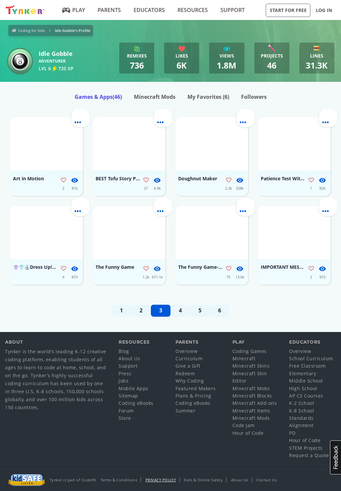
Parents (109, 10)
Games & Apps (98, 96)
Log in (324, 10)
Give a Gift (187, 366)
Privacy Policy (161, 479)
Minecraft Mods (154, 96)
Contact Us (266, 479)
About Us (129, 358)
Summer (185, 411)
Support (232, 10)
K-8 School (301, 411)
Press (125, 373)
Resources (192, 10)
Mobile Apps (134, 388)
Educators (149, 10)
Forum (126, 411)
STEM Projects (306, 448)
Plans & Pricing (193, 396)
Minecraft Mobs (251, 388)
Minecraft (244, 358)
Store (125, 418)
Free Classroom (307, 366)
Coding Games (249, 351)
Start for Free (288, 10)
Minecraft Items (251, 411)
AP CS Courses (306, 396)
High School (303, 388)
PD (292, 433)
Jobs (124, 381)
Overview (186, 351)
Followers (254, 96)
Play (73, 10)
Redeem (185, 373)
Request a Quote (309, 455)
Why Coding (189, 381)
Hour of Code (248, 433)
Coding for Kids (31, 30)
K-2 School (301, 403)
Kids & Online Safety (203, 479)
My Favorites (208, 96)
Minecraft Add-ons (254, 403)
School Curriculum (311, 358)
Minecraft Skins (251, 366)
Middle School (306, 381)
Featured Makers (195, 388)
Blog (124, 351)
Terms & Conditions (119, 479)
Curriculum (188, 358)
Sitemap (128, 396)
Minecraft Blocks (252, 396)
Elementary (302, 373)
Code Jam (243, 425)
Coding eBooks (136, 403)
